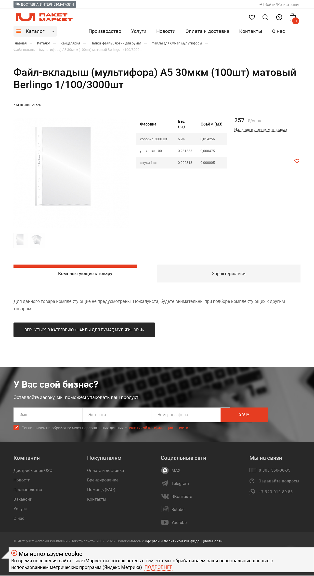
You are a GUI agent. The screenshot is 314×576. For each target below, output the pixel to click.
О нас (278, 31)
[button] (124, 173)
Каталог (35, 31)
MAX (176, 471)
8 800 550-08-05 (274, 470)
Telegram (180, 484)
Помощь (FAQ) (101, 490)
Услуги (138, 31)
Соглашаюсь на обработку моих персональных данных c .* (106, 429)
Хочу (278, 415)
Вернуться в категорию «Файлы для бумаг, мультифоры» (84, 330)
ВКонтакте (181, 497)
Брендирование (102, 480)
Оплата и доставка (207, 31)
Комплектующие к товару (85, 274)
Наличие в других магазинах (260, 129)
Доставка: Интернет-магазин (44, 4)
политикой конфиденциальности (158, 428)
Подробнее (158, 567)
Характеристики (229, 274)
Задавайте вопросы (279, 481)
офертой (152, 541)
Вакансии (22, 500)
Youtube (179, 523)
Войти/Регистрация (280, 4)
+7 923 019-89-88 (276, 492)
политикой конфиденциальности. (193, 541)
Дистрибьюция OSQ (32, 471)
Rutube (177, 510)
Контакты (250, 31)
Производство (105, 31)
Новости (166, 31)
